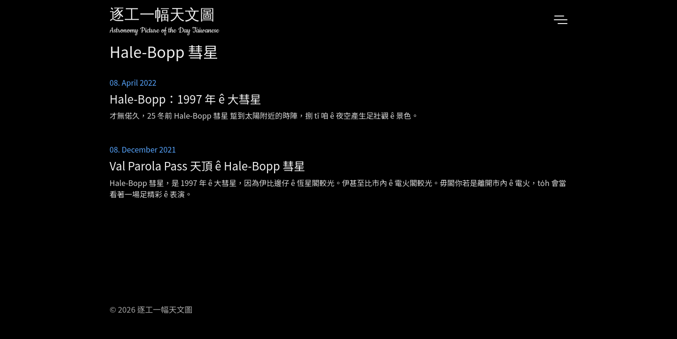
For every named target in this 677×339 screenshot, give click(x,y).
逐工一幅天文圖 (162, 16)
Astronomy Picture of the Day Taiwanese (164, 30)
